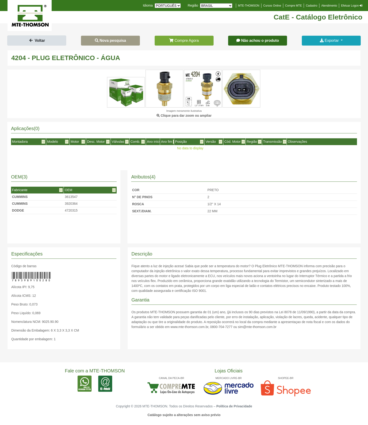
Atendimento (329, 5)
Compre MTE (293, 5)
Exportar (330, 40)
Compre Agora (184, 40)
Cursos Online (272, 5)
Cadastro (311, 5)
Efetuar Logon (351, 5)
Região (193, 5)
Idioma (148, 5)
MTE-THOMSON (248, 5)
